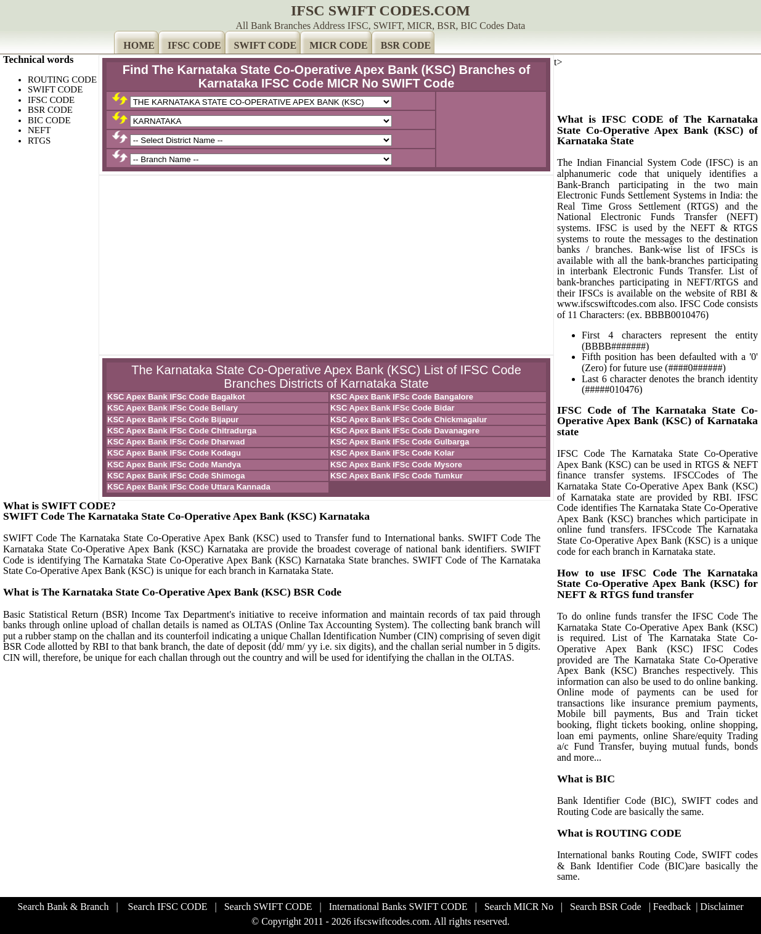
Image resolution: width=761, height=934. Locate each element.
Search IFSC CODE (168, 906)
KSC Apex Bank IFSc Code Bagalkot (176, 396)
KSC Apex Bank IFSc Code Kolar (392, 452)
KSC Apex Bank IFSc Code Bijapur (172, 419)
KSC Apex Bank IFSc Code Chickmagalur (408, 419)
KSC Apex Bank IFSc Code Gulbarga (400, 441)
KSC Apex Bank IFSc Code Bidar (392, 407)
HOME (139, 45)
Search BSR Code (605, 906)
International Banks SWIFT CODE (398, 906)
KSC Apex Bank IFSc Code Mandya (174, 464)
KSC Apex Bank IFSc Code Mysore (396, 464)
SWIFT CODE (265, 45)
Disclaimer (721, 906)
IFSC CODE (194, 45)
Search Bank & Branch (62, 906)
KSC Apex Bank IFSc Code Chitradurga (181, 430)
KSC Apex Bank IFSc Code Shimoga (176, 475)
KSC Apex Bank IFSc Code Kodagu (174, 452)
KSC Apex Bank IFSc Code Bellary (172, 407)
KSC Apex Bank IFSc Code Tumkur (396, 475)
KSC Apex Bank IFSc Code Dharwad (176, 441)
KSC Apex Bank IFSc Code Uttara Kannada (189, 486)
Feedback (672, 906)
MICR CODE (338, 45)
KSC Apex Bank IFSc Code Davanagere (404, 430)
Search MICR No (518, 906)
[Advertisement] (326, 265)
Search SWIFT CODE (268, 906)
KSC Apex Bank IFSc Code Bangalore (401, 396)
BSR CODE (406, 45)
